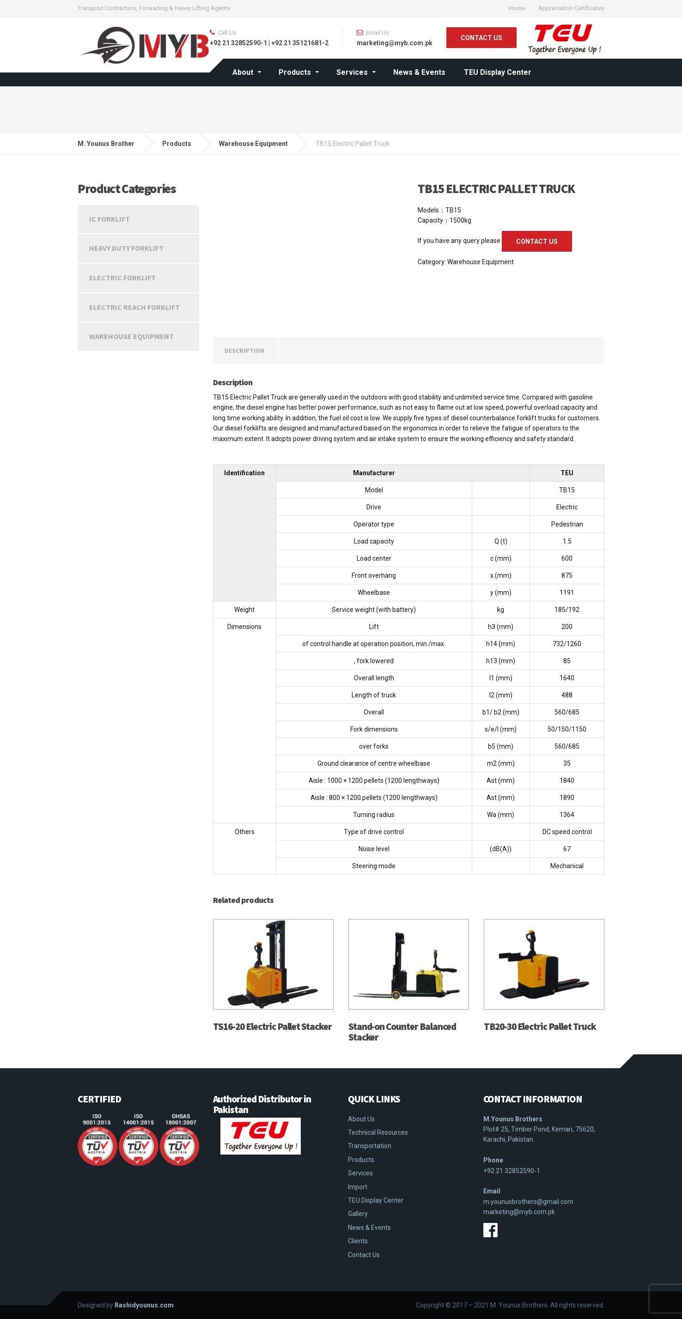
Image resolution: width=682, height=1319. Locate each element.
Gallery (358, 1213)
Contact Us (364, 1254)
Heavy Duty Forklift (126, 248)
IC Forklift (109, 219)
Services (352, 72)
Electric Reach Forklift (134, 307)
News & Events (419, 72)
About (242, 72)
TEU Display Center (497, 72)
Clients (358, 1241)
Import (357, 1187)
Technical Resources (378, 1132)
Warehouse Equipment (480, 262)
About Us (361, 1119)
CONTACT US (481, 38)
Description (244, 350)
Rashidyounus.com (144, 1305)
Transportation (369, 1146)
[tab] (244, 350)
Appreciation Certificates (571, 8)
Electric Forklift (122, 277)
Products (295, 72)
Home (517, 8)
